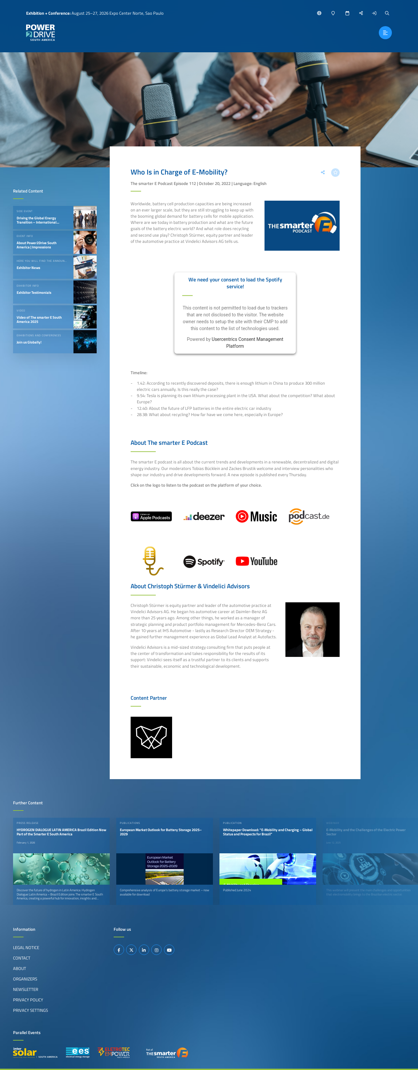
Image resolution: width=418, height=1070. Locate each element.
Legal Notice (26, 947)
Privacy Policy (28, 999)
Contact (21, 958)
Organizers (25, 979)
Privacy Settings (30, 1010)
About (19, 968)
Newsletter (25, 989)
